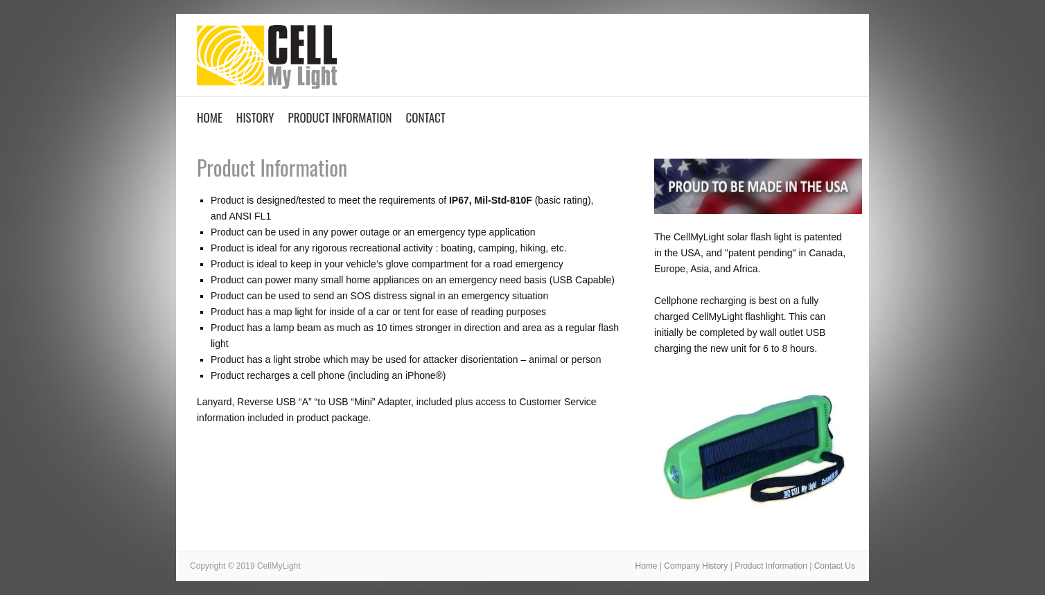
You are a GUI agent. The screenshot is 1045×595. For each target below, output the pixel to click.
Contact (426, 117)
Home (209, 117)
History (255, 117)
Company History (696, 566)
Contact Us (834, 566)
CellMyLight (267, 60)
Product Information (340, 117)
